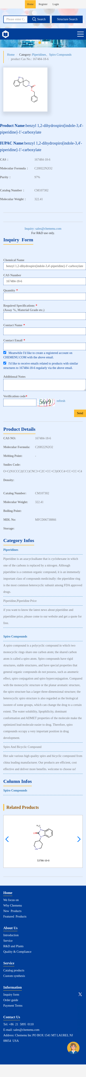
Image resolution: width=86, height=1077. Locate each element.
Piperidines (39, 54)
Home (30, 4)
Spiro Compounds (60, 54)
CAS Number (12, 275)
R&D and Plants (13, 946)
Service (8, 940)
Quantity (10, 290)
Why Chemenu (12, 905)
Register (43, 4)
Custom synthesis (14, 976)
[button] (77, 839)
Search (39, 19)
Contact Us (11, 1017)
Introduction (11, 935)
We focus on (11, 900)
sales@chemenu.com (26, 1029)
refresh (61, 401)
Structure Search (67, 19)
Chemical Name (13, 260)
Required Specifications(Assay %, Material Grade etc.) (24, 308)
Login (55, 4)
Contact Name (14, 325)
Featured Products (14, 916)
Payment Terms (12, 1005)
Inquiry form (11, 994)
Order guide (10, 1000)
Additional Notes (14, 376)
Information (12, 987)
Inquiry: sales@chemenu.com (43, 228)
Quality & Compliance (17, 951)
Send (80, 413)
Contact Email (14, 340)
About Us (10, 928)
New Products (12, 911)
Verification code (15, 396)
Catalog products (13, 970)
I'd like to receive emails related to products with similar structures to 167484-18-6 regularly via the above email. (40, 366)
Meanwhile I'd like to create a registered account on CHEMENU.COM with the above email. (37, 355)
